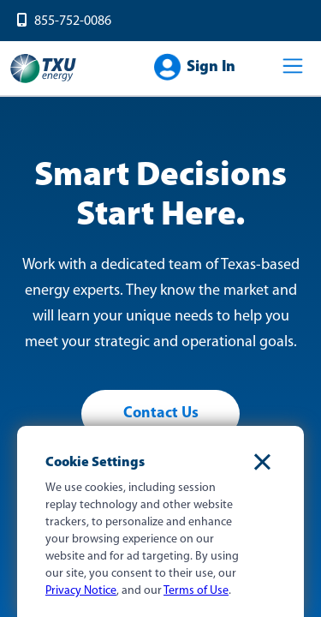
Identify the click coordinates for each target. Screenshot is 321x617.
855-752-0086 (72, 21)
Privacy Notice (80, 590)
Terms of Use (196, 590)
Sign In (211, 67)
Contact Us (161, 413)
